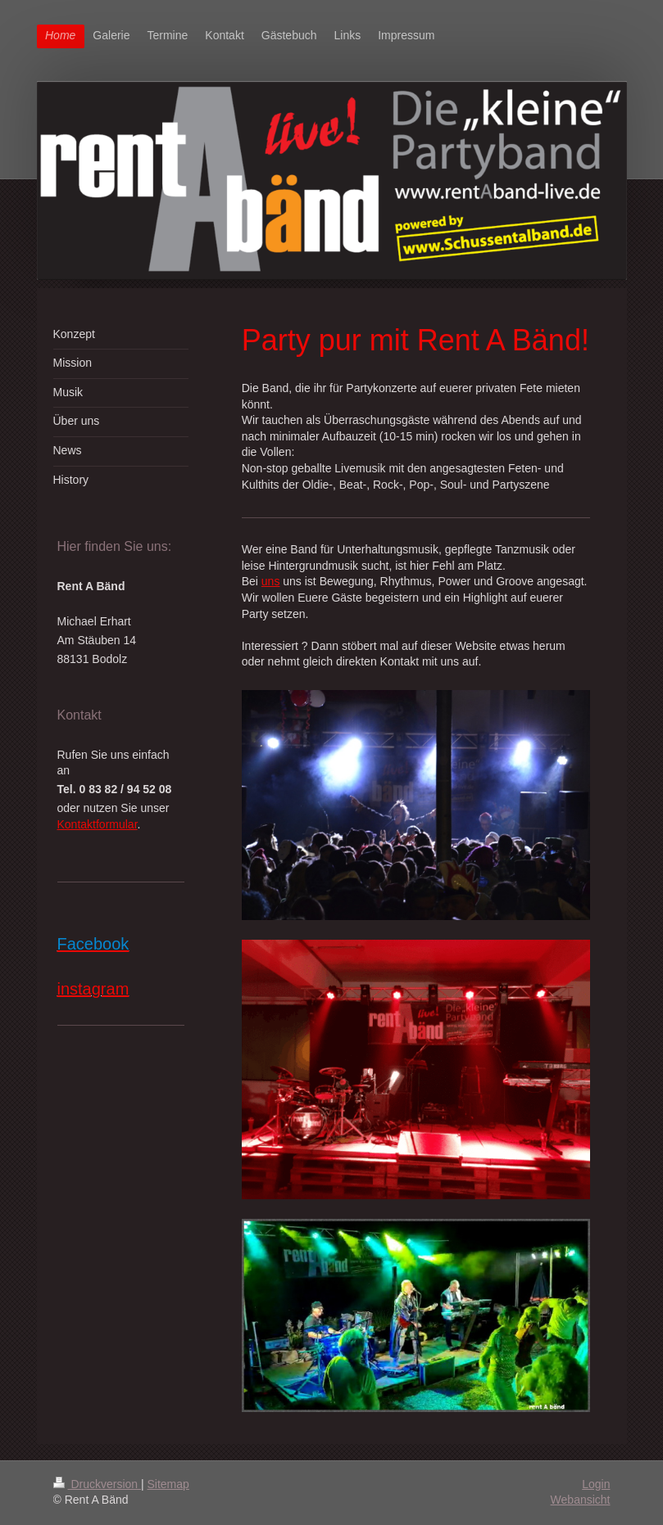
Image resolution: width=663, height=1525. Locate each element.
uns (270, 581)
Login (596, 1484)
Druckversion (97, 1484)
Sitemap (168, 1484)
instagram (93, 989)
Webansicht (581, 1499)
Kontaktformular (97, 824)
